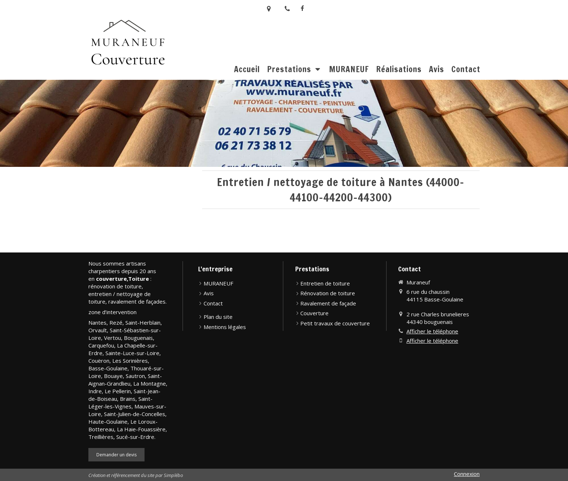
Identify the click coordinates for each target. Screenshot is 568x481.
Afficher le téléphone (432, 331)
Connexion (467, 473)
